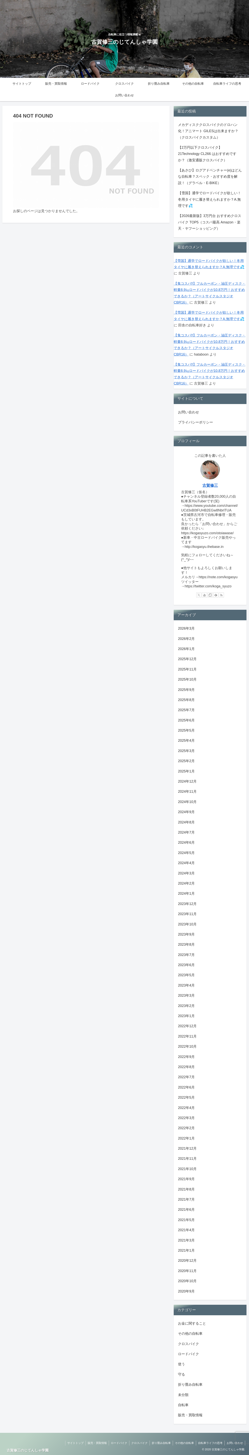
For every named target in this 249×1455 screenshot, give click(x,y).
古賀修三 (210, 485)
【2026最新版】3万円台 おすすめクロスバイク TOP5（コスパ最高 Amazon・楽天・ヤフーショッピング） (209, 222)
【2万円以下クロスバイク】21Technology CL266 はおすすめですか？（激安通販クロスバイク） (207, 154)
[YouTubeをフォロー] (204, 594)
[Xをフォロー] (198, 594)
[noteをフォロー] (210, 594)
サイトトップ (75, 1442)
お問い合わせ (188, 412)
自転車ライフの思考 (210, 1442)
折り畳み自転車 (161, 1442)
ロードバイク (119, 1442)
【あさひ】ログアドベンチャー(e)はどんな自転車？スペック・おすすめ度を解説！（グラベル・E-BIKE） (210, 176)
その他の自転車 (184, 1442)
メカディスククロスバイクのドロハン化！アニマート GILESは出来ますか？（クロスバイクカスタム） (208, 131)
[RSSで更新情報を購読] (221, 594)
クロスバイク (139, 1442)
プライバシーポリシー (195, 422)
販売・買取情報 (97, 1442)
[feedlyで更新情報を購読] (215, 594)
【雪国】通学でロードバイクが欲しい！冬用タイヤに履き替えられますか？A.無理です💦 (209, 199)
